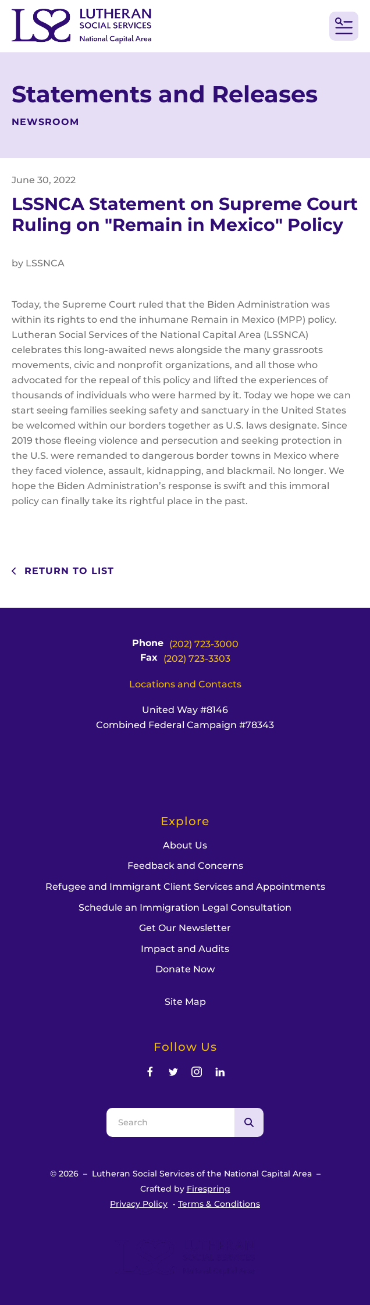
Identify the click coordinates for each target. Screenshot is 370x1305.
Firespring (208, 1188)
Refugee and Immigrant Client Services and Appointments (185, 886)
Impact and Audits (185, 948)
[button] (343, 26)
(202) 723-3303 (196, 658)
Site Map (185, 1001)
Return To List (67, 570)
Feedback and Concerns (185, 865)
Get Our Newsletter (185, 927)
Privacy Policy (139, 1204)
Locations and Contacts (185, 684)
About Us (185, 845)
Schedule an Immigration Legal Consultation (185, 907)
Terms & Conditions (219, 1204)
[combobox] (170, 1122)
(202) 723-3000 (204, 644)
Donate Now (185, 969)
